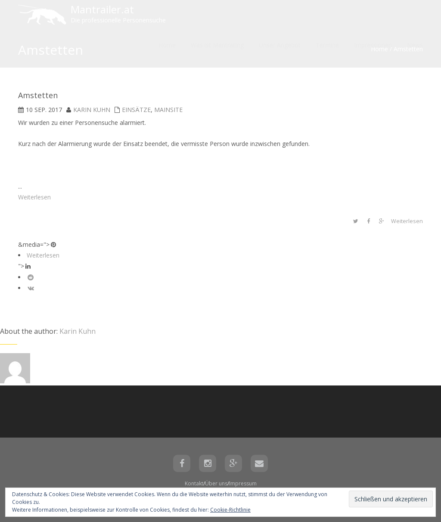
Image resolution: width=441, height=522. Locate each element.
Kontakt (194, 483)
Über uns (216, 483)
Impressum (243, 483)
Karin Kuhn (91, 110)
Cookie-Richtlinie (230, 509)
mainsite (168, 110)
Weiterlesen (34, 197)
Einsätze (136, 110)
